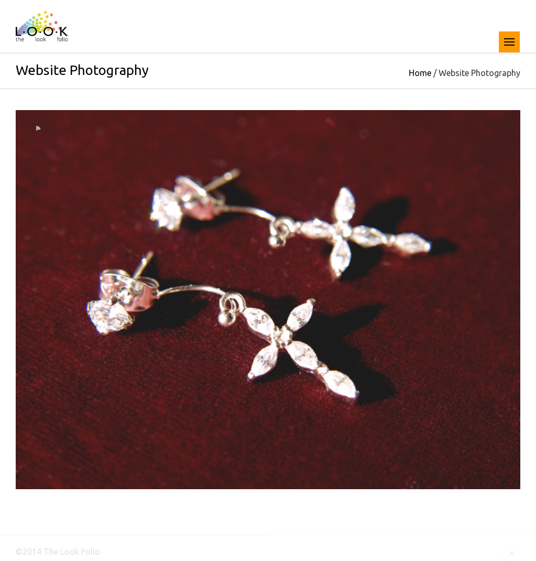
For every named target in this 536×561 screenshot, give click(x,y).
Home (420, 74)
